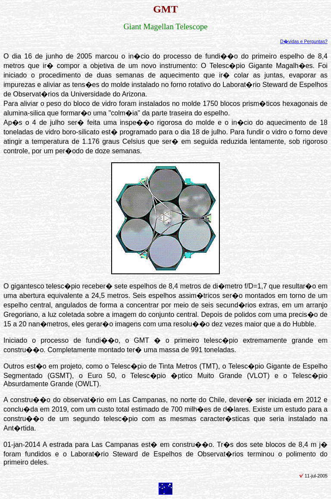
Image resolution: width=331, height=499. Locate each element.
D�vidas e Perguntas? (304, 41)
